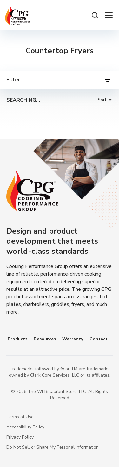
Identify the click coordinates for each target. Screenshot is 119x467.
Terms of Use (20, 417)
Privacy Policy (20, 437)
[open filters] (59, 80)
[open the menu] (109, 15)
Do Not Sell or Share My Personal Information (52, 447)
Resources (45, 339)
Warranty (72, 339)
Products (17, 339)
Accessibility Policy (25, 427)
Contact (98, 339)
